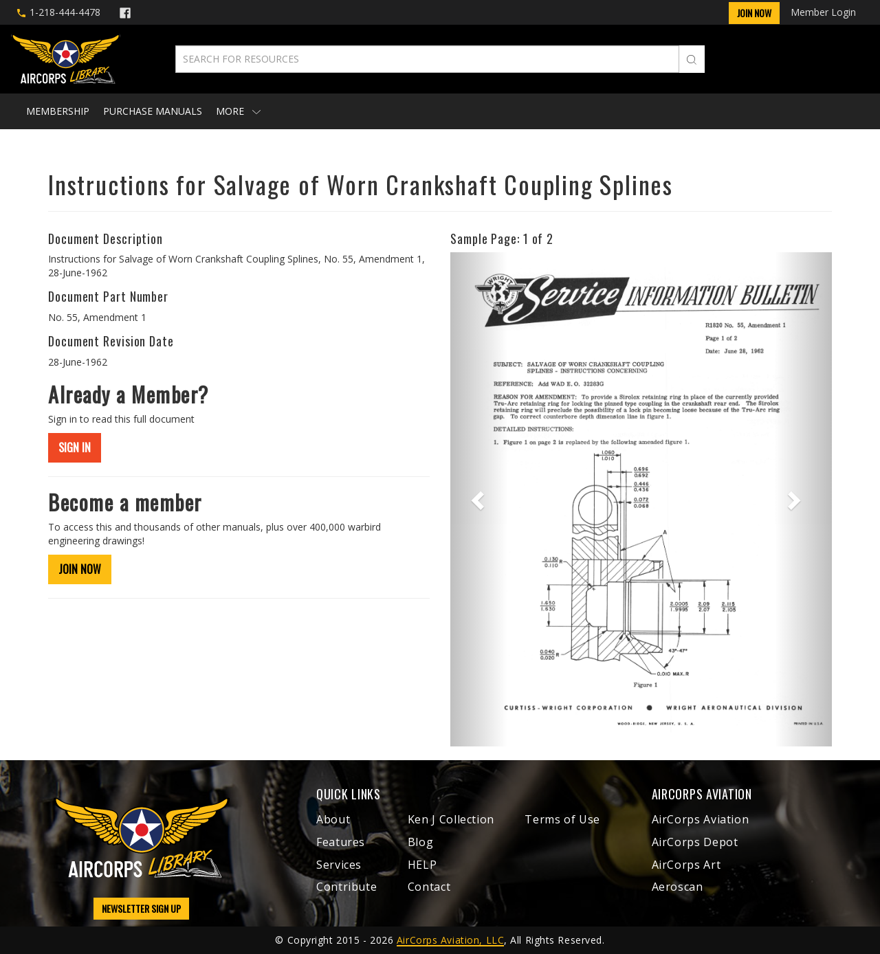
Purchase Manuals (152, 111)
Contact (429, 886)
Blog (421, 842)
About (333, 819)
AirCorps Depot (695, 842)
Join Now (754, 12)
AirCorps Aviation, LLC (450, 939)
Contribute (346, 886)
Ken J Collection (451, 819)
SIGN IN (74, 447)
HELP (422, 864)
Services (339, 864)
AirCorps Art (686, 864)
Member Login (823, 12)
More (238, 111)
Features (340, 842)
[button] (478, 499)
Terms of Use (562, 819)
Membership (57, 111)
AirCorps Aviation (700, 819)
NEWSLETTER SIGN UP (141, 908)
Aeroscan (677, 886)
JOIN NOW (79, 569)
